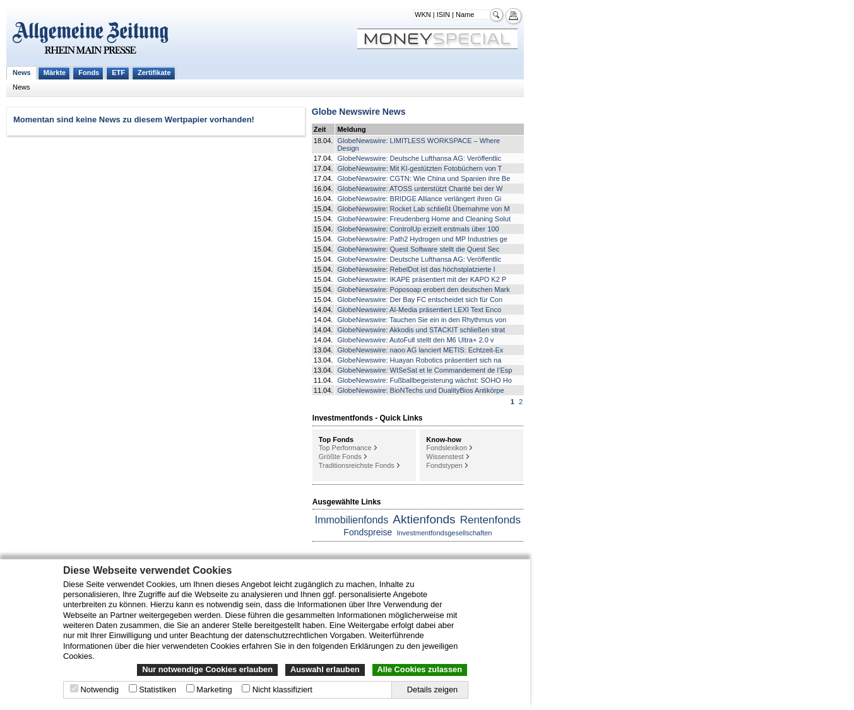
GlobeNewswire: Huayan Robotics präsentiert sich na (419, 360)
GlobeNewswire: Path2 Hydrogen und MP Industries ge (422, 239)
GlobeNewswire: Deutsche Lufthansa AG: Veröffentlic (419, 158)
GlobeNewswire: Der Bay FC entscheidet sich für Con (419, 299)
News (22, 72)
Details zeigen (432, 689)
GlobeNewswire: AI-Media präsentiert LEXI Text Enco (419, 309)
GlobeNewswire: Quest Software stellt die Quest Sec (418, 249)
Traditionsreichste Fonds (356, 465)
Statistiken (157, 689)
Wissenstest (444, 456)
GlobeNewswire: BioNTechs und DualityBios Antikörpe (420, 390)
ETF (118, 72)
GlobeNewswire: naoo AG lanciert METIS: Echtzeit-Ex (420, 350)
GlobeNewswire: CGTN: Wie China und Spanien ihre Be (423, 178)
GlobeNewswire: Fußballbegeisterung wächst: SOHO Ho (424, 380)
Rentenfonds (490, 520)
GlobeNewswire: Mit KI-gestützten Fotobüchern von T (419, 168)
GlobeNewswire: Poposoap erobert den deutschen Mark (423, 289)
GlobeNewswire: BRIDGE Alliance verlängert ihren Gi (419, 198)
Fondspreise (367, 532)
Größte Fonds (340, 456)
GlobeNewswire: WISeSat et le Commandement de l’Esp (424, 370)
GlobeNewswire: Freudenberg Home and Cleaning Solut (424, 219)
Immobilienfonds (352, 520)
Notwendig (100, 689)
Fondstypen (444, 465)
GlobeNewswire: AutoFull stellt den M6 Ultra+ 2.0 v (415, 340)
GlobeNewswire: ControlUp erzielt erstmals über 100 (418, 229)
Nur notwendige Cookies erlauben (207, 669)
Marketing (214, 689)
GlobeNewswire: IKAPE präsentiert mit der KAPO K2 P (421, 279)
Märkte (55, 72)
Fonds (88, 72)
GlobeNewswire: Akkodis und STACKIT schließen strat (421, 330)
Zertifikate (154, 72)
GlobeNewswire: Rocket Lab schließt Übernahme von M (423, 208)
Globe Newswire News (359, 112)
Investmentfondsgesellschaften (444, 533)
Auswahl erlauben (325, 669)
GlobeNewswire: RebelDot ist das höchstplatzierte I (416, 269)
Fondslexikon (446, 447)
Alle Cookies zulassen (419, 669)
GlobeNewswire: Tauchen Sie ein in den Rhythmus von (421, 319)
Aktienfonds (424, 519)
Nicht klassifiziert (282, 689)
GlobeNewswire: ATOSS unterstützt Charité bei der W (419, 188)
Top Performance (345, 447)
